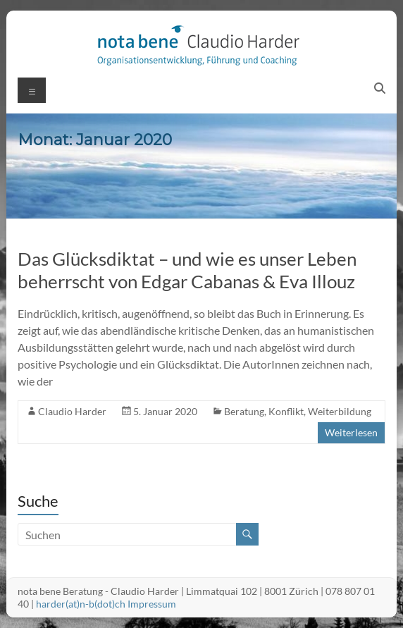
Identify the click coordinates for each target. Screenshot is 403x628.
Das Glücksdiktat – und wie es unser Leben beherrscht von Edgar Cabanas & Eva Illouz (187, 270)
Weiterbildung (339, 411)
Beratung (244, 411)
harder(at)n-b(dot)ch (80, 604)
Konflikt (286, 411)
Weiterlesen (351, 432)
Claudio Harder (72, 411)
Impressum (152, 604)
